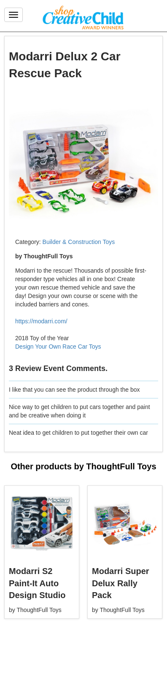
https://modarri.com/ (41, 321)
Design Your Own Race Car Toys (58, 346)
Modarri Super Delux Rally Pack (120, 583)
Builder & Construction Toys (79, 241)
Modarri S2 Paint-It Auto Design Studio (37, 583)
